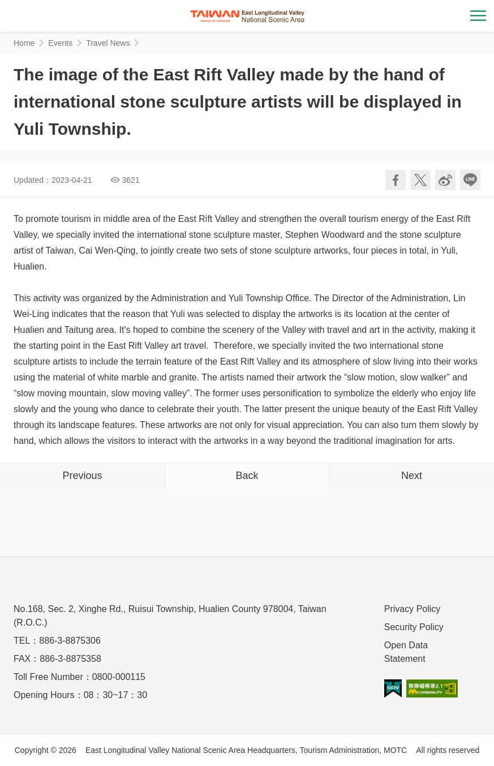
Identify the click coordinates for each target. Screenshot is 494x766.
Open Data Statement (406, 652)
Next (411, 475)
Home (24, 43)
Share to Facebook (395, 180)
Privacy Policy (412, 609)
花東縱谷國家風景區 (247, 16)
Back (246, 475)
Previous (82, 475)
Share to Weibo (445, 180)
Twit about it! (420, 180)
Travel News (108, 43)
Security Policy (414, 627)
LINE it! (470, 180)
